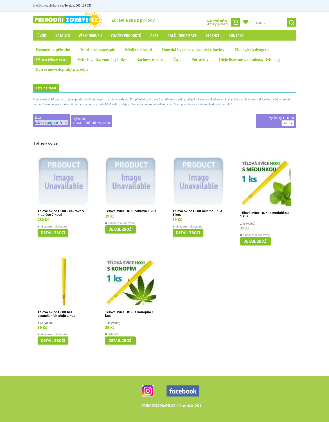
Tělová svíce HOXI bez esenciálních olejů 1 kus (56, 314)
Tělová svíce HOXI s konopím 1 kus (129, 314)
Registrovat (288, 5)
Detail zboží (53, 232)
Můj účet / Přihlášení (263, 5)
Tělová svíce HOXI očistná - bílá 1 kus (197, 212)
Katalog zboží (46, 88)
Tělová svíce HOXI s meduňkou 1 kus (264, 214)
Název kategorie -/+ (49, 123)
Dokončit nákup (235, 22)
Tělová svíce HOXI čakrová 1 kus (130, 211)
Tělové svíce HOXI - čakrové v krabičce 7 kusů (61, 212)
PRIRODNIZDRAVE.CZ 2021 (171, 405)
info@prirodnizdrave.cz (48, 5)
